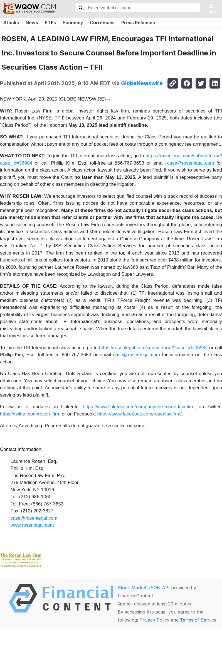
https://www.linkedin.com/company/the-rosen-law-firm (139, 406)
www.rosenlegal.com (32, 525)
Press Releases (138, 22)
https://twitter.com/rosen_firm (30, 414)
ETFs (50, 22)
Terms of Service (198, 620)
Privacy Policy (154, 620)
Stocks (11, 22)
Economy (73, 22)
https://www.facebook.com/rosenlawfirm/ (139, 414)
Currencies (102, 22)
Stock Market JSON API (144, 587)
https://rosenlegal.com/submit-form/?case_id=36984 (153, 347)
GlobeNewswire (142, 83)
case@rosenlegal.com (190, 163)
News (32, 22)
